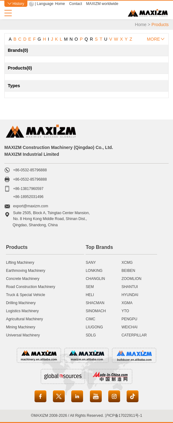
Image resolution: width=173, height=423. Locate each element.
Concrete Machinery (22, 279)
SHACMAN (95, 303)
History (15, 4)
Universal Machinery (23, 335)
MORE (155, 39)
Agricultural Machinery (24, 319)
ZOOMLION (131, 279)
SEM (90, 287)
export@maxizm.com (30, 206)
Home (60, 4)
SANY (91, 262)
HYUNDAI (129, 295)
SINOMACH (96, 311)
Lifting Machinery (20, 262)
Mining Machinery (20, 327)
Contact (75, 4)
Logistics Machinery (22, 311)
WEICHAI (129, 327)
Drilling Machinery (20, 303)
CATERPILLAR (134, 335)
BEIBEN (128, 270)
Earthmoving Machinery (25, 270)
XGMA (126, 303)
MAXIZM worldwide (102, 4)
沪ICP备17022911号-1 (123, 415)
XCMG (127, 262)
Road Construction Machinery (30, 287)
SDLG (91, 335)
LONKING (94, 270)
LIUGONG (94, 327)
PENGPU (129, 319)
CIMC (90, 319)
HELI (90, 295)
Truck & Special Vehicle (25, 295)
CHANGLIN (95, 279)
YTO (125, 311)
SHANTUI (129, 287)
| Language (44, 4)
